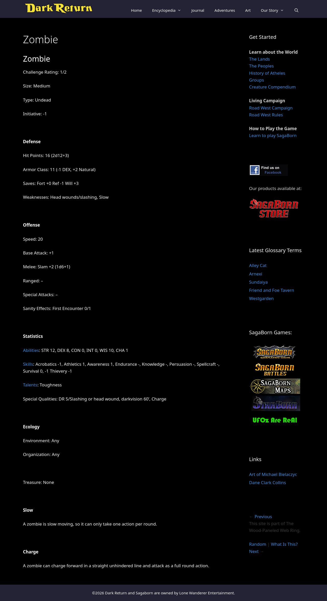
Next (254, 551)
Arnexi (255, 274)
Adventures (224, 10)
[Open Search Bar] (296, 10)
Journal (197, 10)
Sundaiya (258, 282)
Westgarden (261, 298)
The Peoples (261, 66)
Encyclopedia (169, 10)
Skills (28, 364)
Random (257, 544)
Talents (30, 385)
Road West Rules (266, 115)
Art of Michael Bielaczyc (273, 474)
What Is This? (284, 544)
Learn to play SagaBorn (273, 135)
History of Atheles (267, 73)
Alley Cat (257, 265)
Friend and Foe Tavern (271, 290)
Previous (263, 516)
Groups (256, 80)
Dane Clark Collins (267, 482)
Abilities (31, 350)
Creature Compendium (272, 87)
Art (248, 10)
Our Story (275, 10)
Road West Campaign (271, 108)
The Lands (259, 59)
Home (136, 10)
